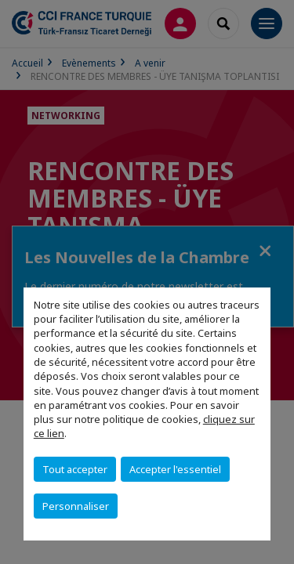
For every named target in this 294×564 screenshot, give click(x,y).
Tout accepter (74, 469)
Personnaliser (75, 506)
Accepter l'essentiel (175, 469)
